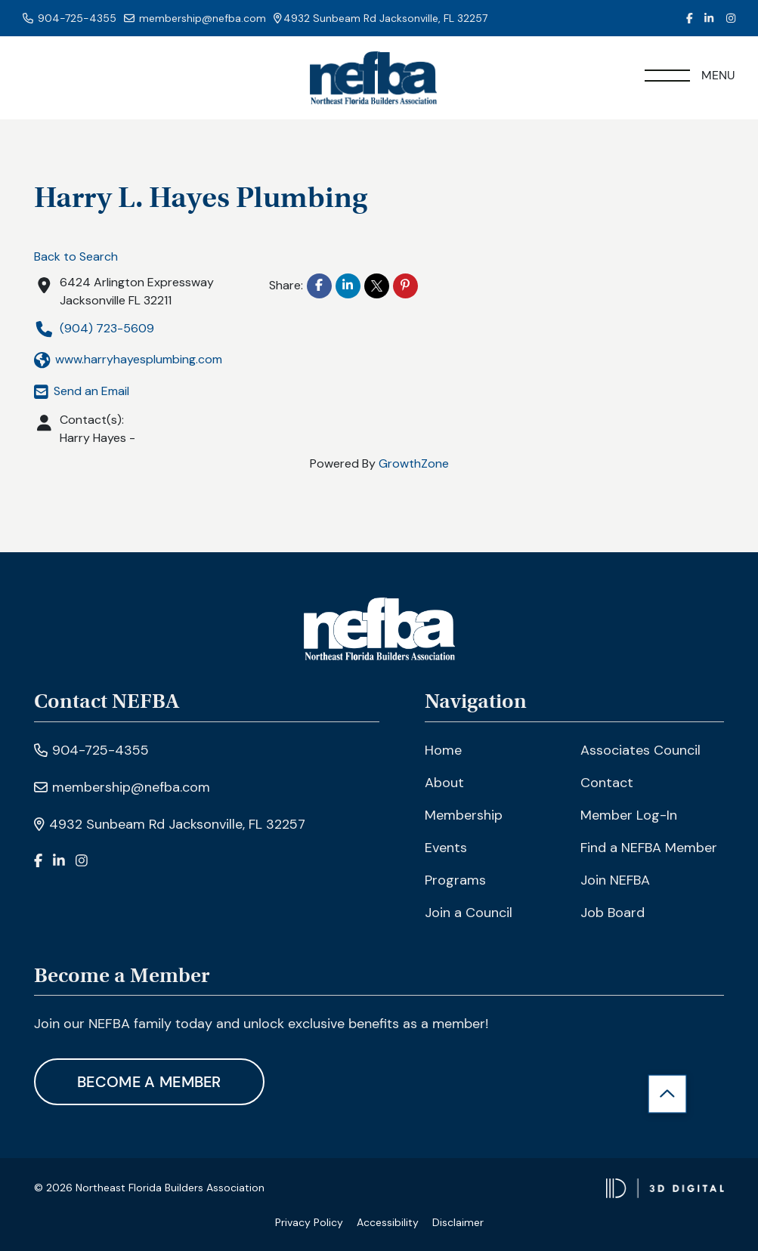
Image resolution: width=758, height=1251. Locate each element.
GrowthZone (414, 463)
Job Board (612, 913)
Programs (455, 880)
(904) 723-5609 (94, 329)
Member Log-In (628, 815)
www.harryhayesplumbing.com (128, 360)
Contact (606, 783)
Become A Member (149, 1082)
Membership (464, 815)
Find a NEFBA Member (648, 848)
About (444, 783)
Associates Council (640, 750)
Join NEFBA (615, 880)
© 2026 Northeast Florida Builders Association (149, 1187)
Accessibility (388, 1222)
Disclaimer (458, 1222)
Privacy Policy (309, 1222)
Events (446, 848)
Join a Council (468, 913)
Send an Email (81, 391)
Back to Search (76, 256)
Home (443, 750)
